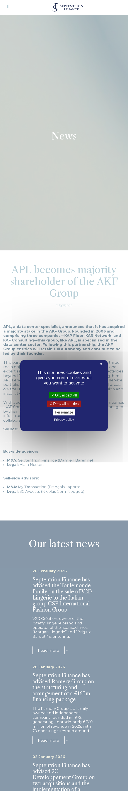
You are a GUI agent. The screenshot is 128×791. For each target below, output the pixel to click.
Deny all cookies (64, 403)
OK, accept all (64, 395)
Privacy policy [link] (64, 419)
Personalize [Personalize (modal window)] (64, 412)
